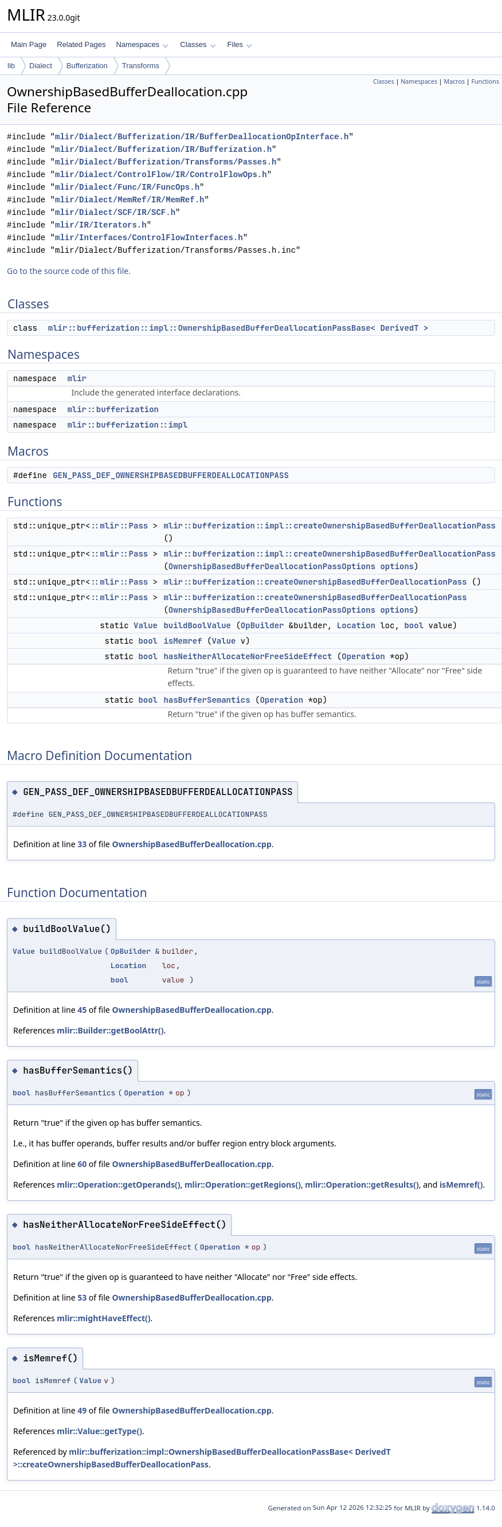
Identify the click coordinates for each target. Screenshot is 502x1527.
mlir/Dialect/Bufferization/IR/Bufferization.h (163, 149)
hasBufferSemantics (206, 700)
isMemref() (461, 1184)
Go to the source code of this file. (69, 270)
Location (356, 625)
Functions (485, 81)
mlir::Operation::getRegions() (243, 1184)
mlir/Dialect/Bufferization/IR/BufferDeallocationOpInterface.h (201, 136)
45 (82, 1009)
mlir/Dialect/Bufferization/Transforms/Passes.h (165, 161)
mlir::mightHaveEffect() (103, 1318)
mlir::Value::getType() (99, 1431)
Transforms (140, 65)
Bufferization (87, 65)
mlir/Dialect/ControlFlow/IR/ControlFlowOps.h (161, 174)
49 (82, 1410)
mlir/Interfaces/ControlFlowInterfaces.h (149, 237)
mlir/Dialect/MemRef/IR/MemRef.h (129, 199)
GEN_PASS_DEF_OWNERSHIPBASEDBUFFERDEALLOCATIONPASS (171, 475)
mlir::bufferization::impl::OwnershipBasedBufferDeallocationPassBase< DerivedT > (238, 328)
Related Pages (81, 44)
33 (82, 844)
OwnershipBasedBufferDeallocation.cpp (191, 844)
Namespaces (142, 44)
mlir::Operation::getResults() (361, 1184)
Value (146, 625)
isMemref (182, 641)
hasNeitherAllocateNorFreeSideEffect (247, 656)
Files (240, 44)
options (397, 566)
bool (413, 625)
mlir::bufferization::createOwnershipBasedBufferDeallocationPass (314, 582)
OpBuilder (262, 625)
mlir (77, 378)
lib (11, 65)
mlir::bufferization (113, 409)
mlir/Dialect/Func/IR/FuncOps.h (127, 187)
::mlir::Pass (119, 525)
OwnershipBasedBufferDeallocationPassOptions (271, 566)
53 (82, 1297)
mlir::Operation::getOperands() (118, 1184)
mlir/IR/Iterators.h (101, 225)
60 (82, 1163)
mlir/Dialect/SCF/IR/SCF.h (115, 212)
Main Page (28, 44)
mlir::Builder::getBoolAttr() (110, 1030)
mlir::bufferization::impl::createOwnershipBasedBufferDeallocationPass (329, 525)
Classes (197, 44)
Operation (363, 656)
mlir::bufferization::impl (127, 425)
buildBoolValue (197, 625)
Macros (454, 81)
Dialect (40, 65)
